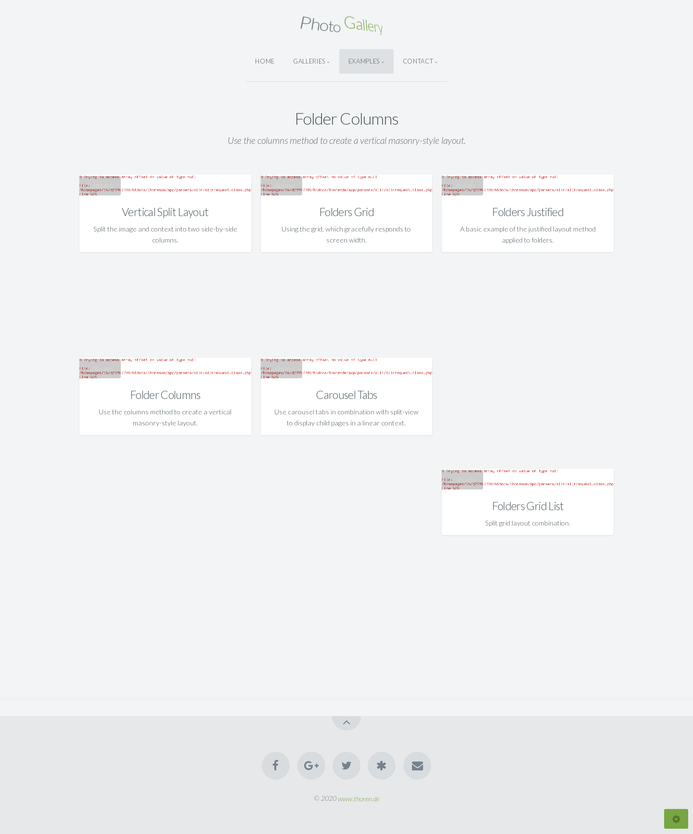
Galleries (309, 61)
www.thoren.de (358, 798)
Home (265, 61)
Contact (418, 61)
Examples (364, 61)
